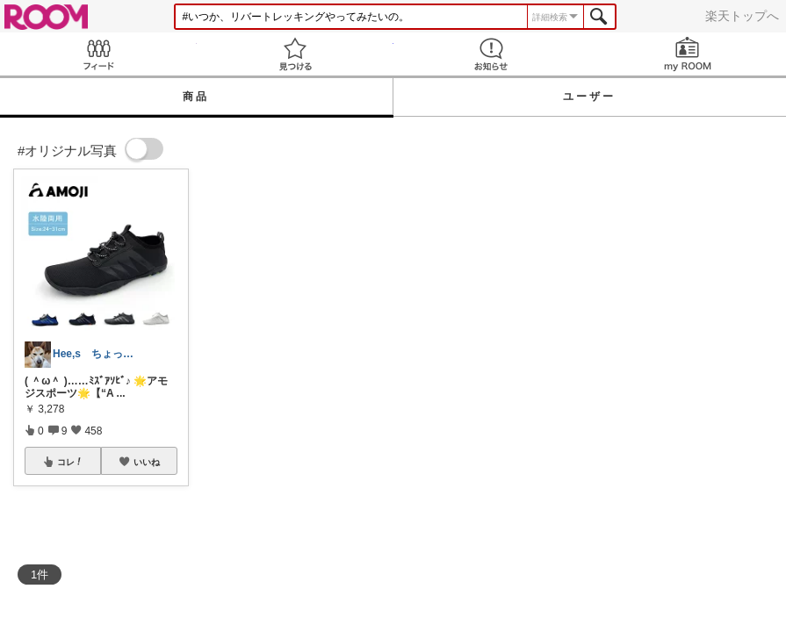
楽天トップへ (742, 16)
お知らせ (491, 53)
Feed (98, 53)
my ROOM (687, 53)
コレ (70, 461)
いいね (146, 461)
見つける (295, 53)
